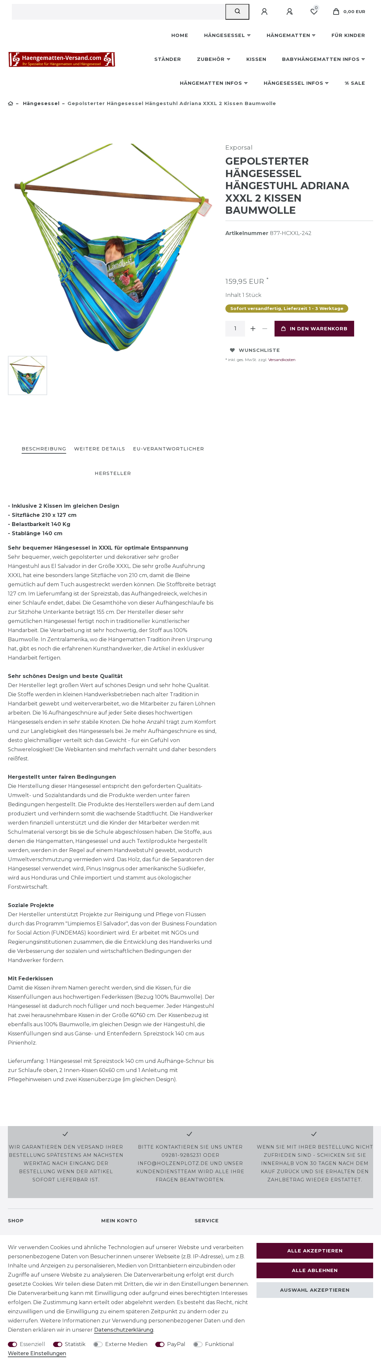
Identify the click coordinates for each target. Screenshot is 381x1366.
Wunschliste (255, 350)
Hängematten (288, 35)
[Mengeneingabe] (235, 329)
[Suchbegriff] (118, 12)
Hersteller (113, 473)
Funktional (219, 1344)
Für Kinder (348, 35)
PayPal (176, 1344)
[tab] (44, 449)
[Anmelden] (265, 11)
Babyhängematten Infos (321, 59)
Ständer (167, 59)
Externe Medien (126, 1344)
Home (179, 35)
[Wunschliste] (314, 12)
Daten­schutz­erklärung (123, 1330)
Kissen (256, 59)
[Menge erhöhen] (253, 329)
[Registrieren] (290, 11)
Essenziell (32, 1344)
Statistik (75, 1344)
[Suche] (237, 12)
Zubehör (211, 59)
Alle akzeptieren (315, 1251)
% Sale (355, 83)
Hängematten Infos (211, 83)
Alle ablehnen (315, 1270)
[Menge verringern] (265, 329)
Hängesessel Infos (293, 83)
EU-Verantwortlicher (168, 449)
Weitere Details (99, 449)
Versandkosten (281, 359)
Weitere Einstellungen (37, 1353)
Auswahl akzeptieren (315, 1290)
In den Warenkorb (314, 329)
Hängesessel (224, 35)
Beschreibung (44, 449)
